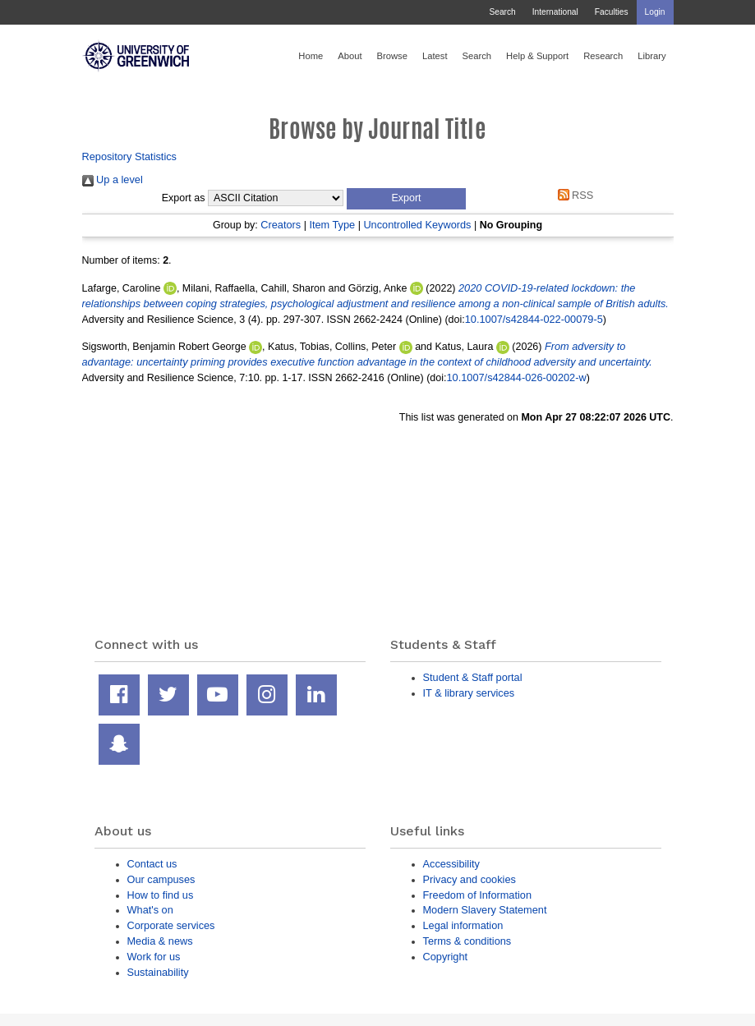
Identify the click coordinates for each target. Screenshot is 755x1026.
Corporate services (171, 925)
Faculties (611, 11)
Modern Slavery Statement (485, 910)
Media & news (160, 941)
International (555, 11)
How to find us (160, 895)
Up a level (112, 179)
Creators (280, 225)
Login (655, 11)
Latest (435, 56)
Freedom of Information (477, 895)
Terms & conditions (467, 941)
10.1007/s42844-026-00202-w (517, 377)
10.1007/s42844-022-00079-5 (534, 319)
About (349, 56)
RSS (572, 195)
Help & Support (537, 56)
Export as (183, 198)
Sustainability (158, 972)
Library (651, 56)
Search (502, 11)
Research (603, 56)
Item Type (332, 225)
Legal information (463, 925)
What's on (150, 910)
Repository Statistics (129, 156)
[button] (406, 198)
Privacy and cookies (469, 879)
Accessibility (451, 864)
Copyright (445, 956)
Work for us (154, 956)
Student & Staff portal (473, 677)
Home (310, 56)
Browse (392, 56)
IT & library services (469, 693)
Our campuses (161, 879)
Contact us (152, 864)
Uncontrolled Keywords (417, 225)
